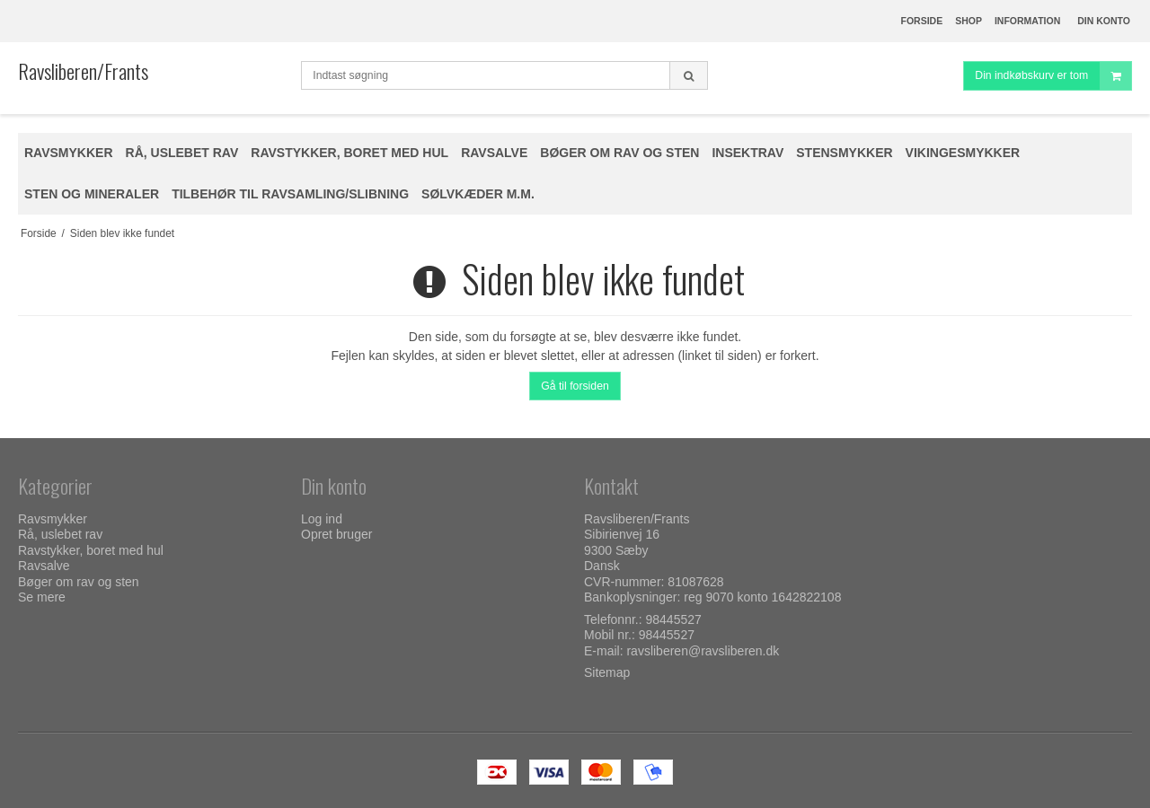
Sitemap (607, 672)
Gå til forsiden (575, 386)
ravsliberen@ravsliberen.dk (702, 651)
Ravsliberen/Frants (83, 70)
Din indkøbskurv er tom (1053, 76)
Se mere (42, 597)
